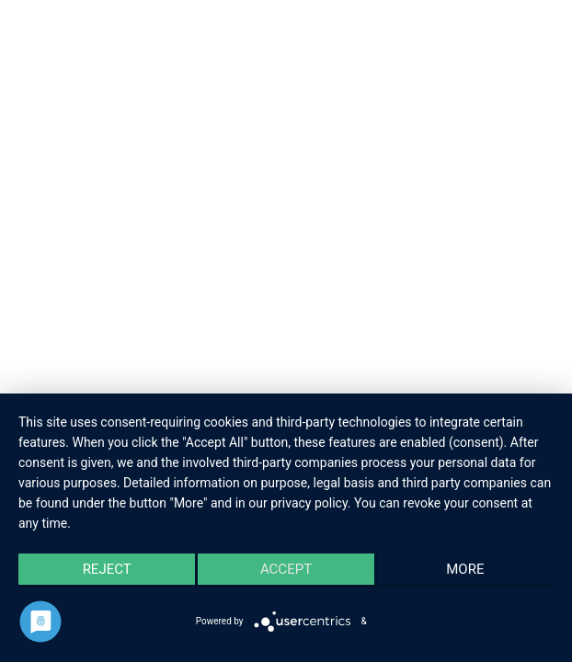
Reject (107, 569)
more (465, 569)
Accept (286, 569)
